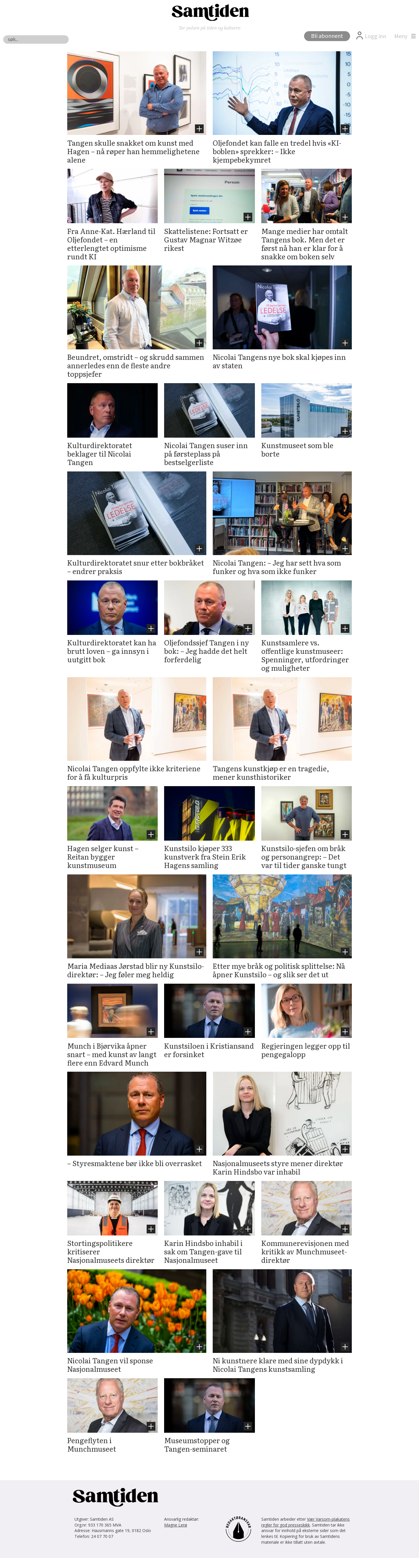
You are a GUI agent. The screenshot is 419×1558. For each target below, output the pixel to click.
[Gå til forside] (209, 12)
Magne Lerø (175, 1525)
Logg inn (375, 36)
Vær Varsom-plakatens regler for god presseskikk (305, 1522)
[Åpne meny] (404, 36)
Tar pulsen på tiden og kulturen (210, 28)
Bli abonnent (327, 36)
